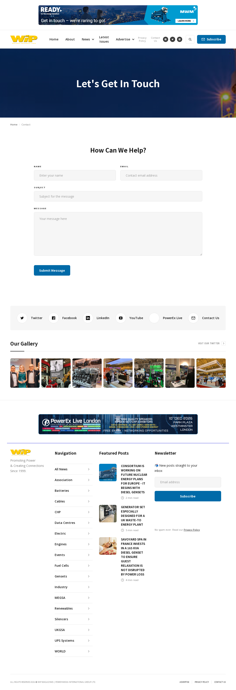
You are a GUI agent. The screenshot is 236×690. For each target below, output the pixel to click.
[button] (87, 39)
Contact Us (155, 39)
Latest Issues (104, 39)
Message (40, 208)
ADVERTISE (184, 682)
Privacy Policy (142, 39)
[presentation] (153, 269)
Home (53, 39)
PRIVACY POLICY (202, 682)
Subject (40, 187)
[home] (24, 39)
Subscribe (214, 39)
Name (38, 166)
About (70, 39)
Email (124, 166)
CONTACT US (220, 682)
